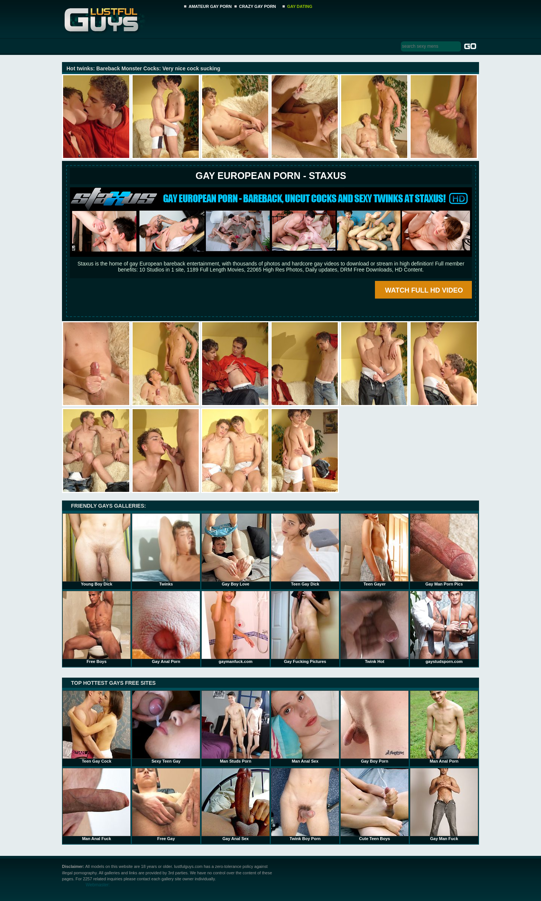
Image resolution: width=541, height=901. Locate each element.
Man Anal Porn (444, 726)
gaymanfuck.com (235, 627)
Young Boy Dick (96, 549)
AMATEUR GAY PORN (210, 6)
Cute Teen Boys (374, 804)
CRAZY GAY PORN (257, 6)
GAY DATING (299, 6)
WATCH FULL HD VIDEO (424, 290)
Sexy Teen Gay (166, 726)
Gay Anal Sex (235, 804)
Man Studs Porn (235, 726)
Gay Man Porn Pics (444, 549)
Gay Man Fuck (444, 804)
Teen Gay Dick (305, 549)
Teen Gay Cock (96, 726)
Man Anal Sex (305, 726)
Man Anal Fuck (96, 804)
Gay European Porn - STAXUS (270, 175)
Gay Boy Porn (374, 726)
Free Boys (96, 627)
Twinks (166, 549)
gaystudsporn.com (444, 627)
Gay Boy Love (235, 549)
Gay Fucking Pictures (305, 627)
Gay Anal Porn (166, 627)
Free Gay (166, 804)
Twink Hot (374, 627)
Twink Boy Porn (305, 804)
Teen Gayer (374, 549)
